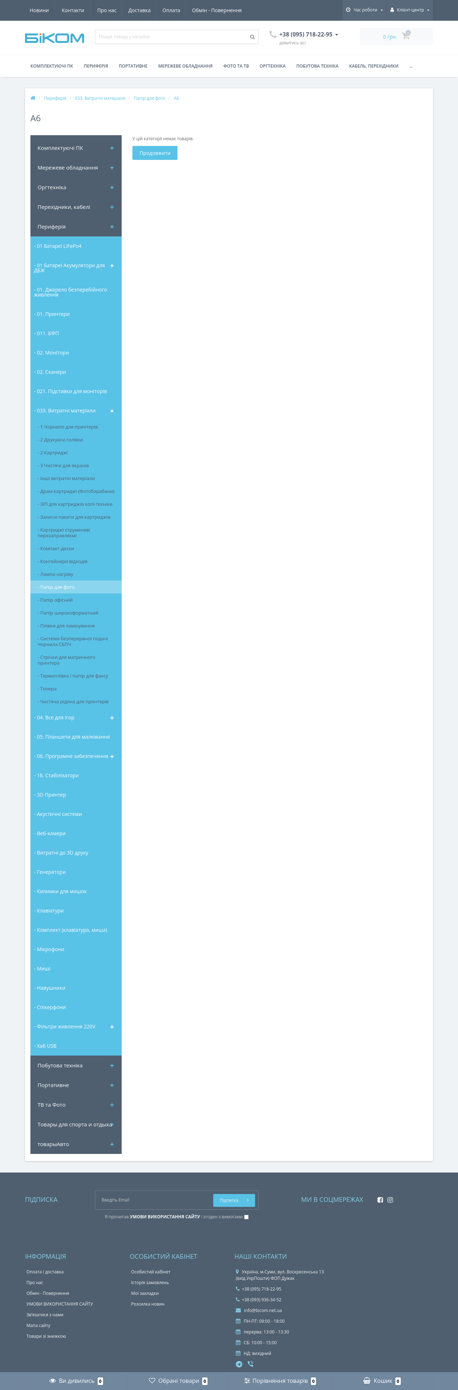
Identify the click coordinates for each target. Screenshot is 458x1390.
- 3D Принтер (50, 794)
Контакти (234, 10)
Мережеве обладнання (185, 66)
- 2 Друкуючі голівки (60, 439)
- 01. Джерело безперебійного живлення (70, 292)
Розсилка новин (148, 1304)
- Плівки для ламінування (66, 625)
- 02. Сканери (50, 371)
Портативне (133, 66)
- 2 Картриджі (53, 452)
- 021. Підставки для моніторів (70, 391)
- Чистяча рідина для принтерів (73, 701)
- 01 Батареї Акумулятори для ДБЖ (69, 268)
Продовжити (155, 153)
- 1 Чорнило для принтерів (68, 427)
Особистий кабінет (151, 1272)
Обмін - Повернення (152, 10)
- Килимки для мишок (60, 891)
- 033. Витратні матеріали (65, 410)
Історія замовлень (150, 1282)
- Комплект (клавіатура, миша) (70, 929)
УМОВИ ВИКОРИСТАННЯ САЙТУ (59, 1304)
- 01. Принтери (52, 313)
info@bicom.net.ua (259, 1310)
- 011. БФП (46, 333)
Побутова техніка (317, 66)
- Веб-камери (49, 833)
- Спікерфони (50, 1007)
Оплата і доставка (45, 1272)
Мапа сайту (38, 1325)
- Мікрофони (49, 949)
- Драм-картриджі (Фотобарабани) (76, 491)
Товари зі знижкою (46, 1336)
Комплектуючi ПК (60, 147)
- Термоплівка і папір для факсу (73, 675)
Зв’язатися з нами (44, 1315)
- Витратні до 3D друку (61, 852)
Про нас (39, 10)
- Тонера (47, 688)
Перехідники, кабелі (64, 206)
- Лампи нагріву (55, 574)
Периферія (96, 66)
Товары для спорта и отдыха (75, 1124)
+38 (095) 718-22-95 (258, 1289)
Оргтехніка (273, 66)
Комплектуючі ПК (51, 66)
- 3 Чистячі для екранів (63, 465)
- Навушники (49, 987)
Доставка (73, 10)
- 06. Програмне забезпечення (71, 756)
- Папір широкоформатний (68, 613)
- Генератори (50, 871)
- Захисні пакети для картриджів (74, 517)
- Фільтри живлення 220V (64, 1026)
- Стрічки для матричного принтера (66, 660)
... (411, 66)
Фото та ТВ (236, 66)
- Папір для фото (56, 587)
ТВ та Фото (51, 1104)
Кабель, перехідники (374, 66)
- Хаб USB (45, 1045)
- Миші (42, 968)
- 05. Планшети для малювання (72, 736)
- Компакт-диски (56, 548)
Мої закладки (145, 1293)
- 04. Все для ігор (54, 717)
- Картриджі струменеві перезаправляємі (64, 533)
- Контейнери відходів (62, 561)
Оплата (106, 10)
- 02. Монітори (51, 352)
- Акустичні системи (58, 814)
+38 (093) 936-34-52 (258, 1300)
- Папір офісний (55, 600)
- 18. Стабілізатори (56, 775)
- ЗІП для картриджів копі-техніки (75, 504)
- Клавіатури (49, 910)
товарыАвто (53, 1143)
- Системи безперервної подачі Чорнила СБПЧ (73, 641)
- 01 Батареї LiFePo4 (58, 246)
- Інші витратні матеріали (66, 478)
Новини (199, 10)
